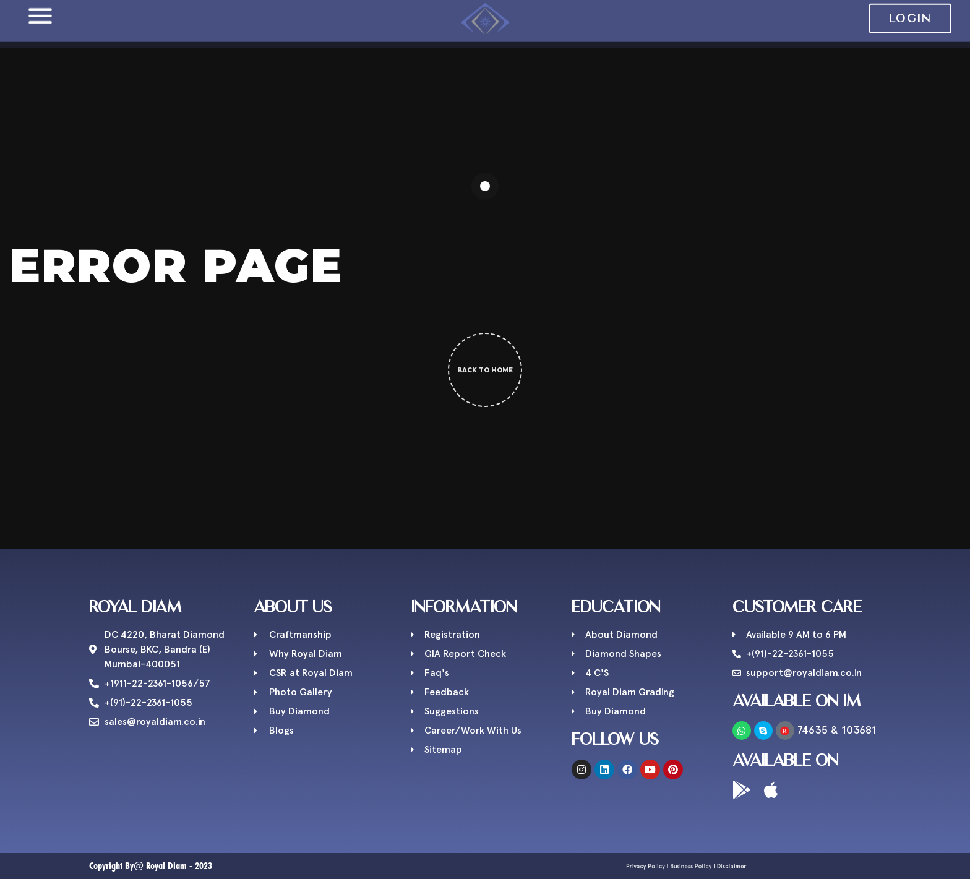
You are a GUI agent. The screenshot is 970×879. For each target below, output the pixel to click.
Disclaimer (706, 866)
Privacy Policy (668, 866)
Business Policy (688, 866)
